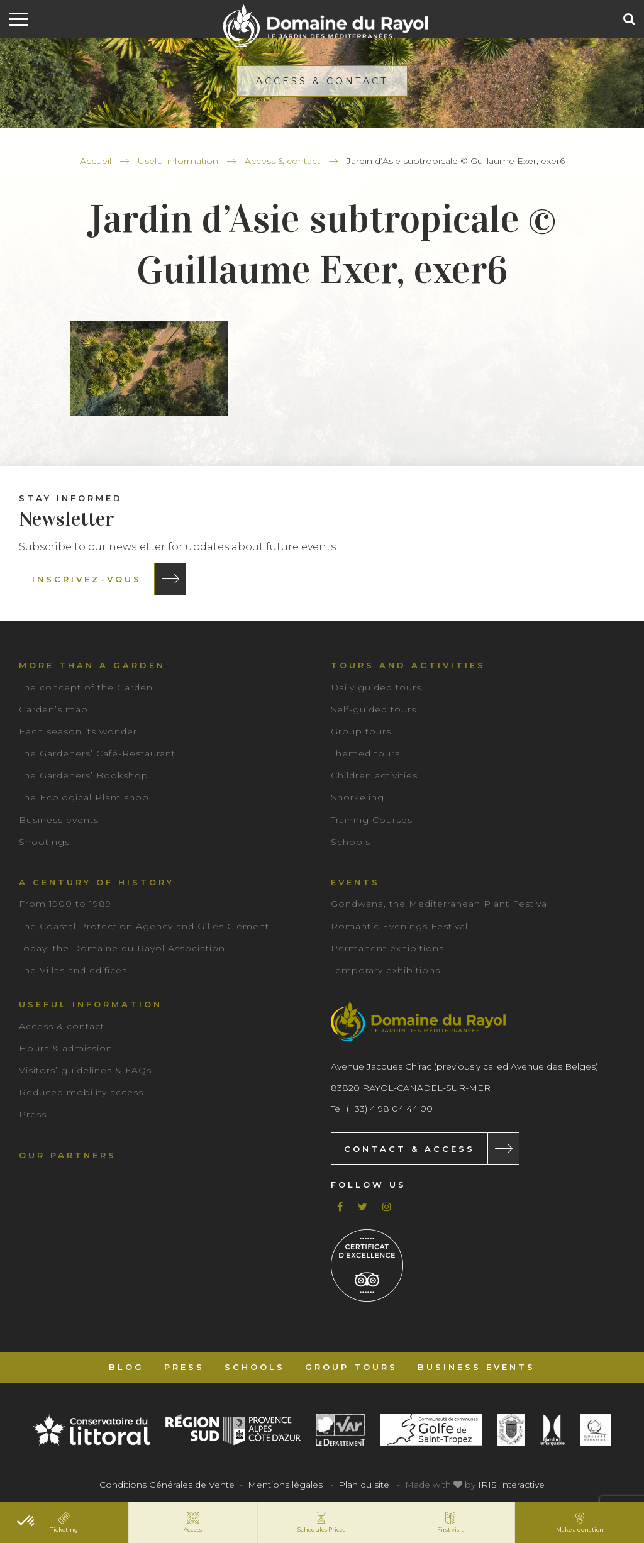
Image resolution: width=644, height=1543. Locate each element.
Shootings (44, 842)
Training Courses (372, 820)
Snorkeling (357, 797)
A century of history (96, 882)
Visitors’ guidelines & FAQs (85, 1070)
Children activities (374, 775)
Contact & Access (409, 1149)
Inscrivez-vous (87, 579)
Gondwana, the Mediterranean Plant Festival (440, 903)
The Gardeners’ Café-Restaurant (97, 753)
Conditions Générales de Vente (167, 1484)
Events (355, 882)
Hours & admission (66, 1048)
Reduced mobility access (81, 1092)
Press (33, 1114)
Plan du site (363, 1484)
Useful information (178, 161)
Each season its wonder (78, 731)
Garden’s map (53, 709)
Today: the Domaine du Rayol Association (122, 948)
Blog (126, 1367)
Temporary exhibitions (385, 970)
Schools (350, 842)
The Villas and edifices (73, 970)
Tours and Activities (408, 665)
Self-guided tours (373, 709)
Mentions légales (285, 1484)
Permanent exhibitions (387, 948)
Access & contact (282, 161)
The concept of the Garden (86, 687)
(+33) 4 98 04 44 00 (390, 1108)
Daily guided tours (376, 687)
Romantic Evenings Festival (399, 926)
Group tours (361, 731)
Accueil (95, 161)
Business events (59, 820)
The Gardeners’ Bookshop (83, 775)
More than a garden (92, 665)
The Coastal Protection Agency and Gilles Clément (144, 926)
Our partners (67, 1155)
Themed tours (365, 753)
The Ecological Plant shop (84, 797)
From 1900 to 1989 (65, 903)
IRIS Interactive (511, 1484)
